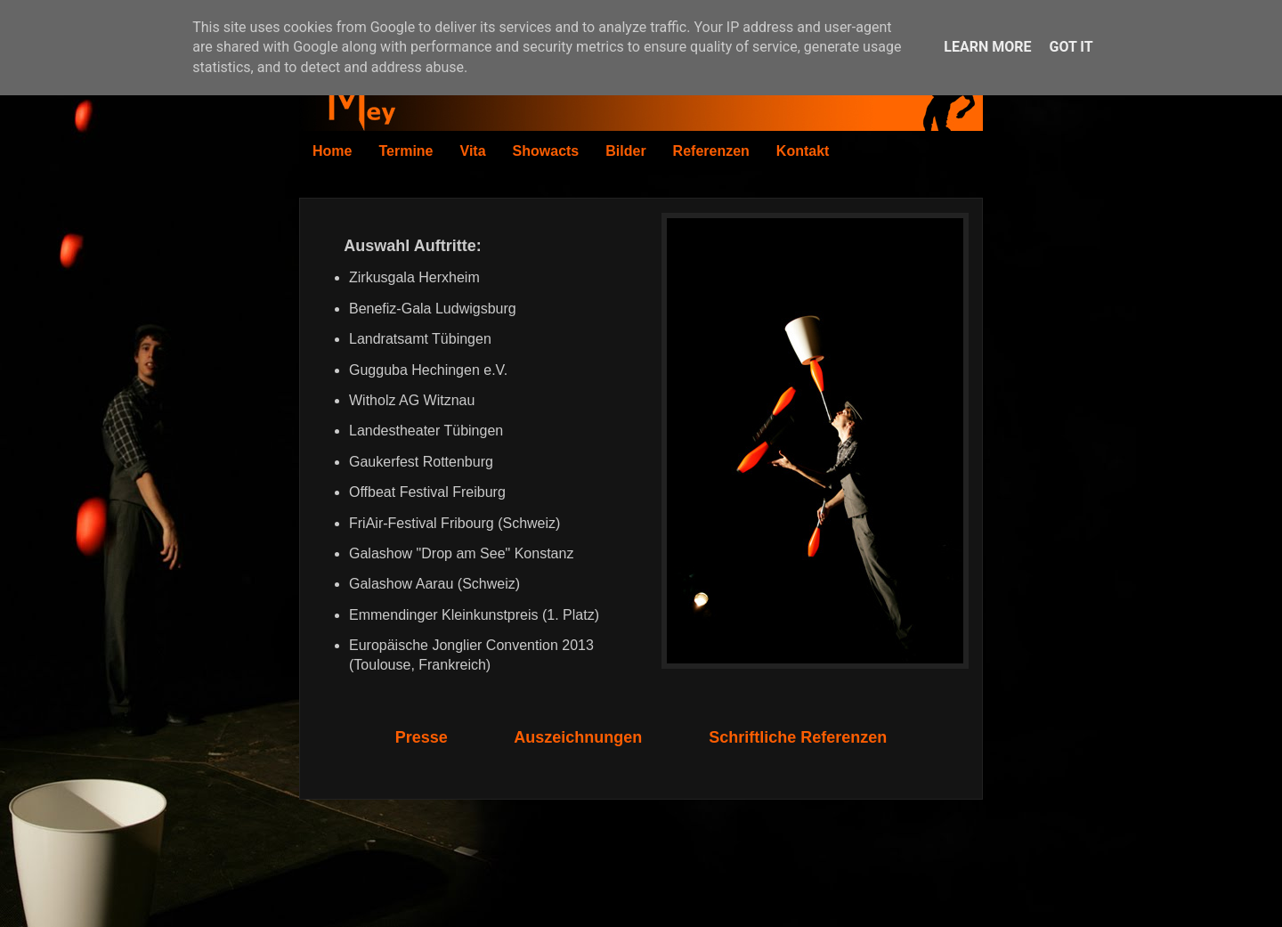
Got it (1070, 46)
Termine (405, 151)
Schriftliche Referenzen (798, 737)
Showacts (546, 151)
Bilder (625, 151)
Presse (421, 737)
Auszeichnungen (578, 737)
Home (332, 151)
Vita (473, 151)
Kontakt (803, 151)
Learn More (987, 46)
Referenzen (711, 151)
